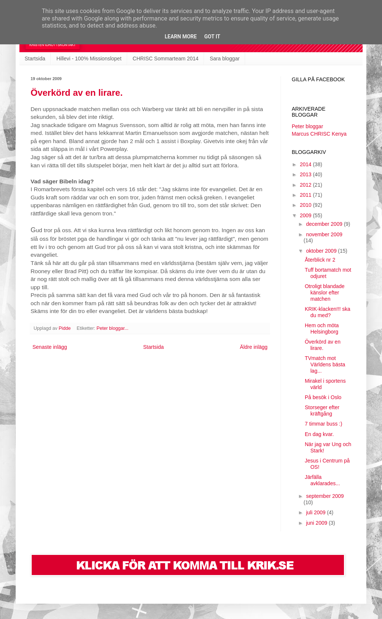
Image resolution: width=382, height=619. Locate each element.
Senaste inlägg (49, 347)
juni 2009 (317, 523)
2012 (306, 185)
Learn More (181, 37)
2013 (306, 174)
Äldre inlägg (253, 347)
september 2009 (325, 496)
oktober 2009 (322, 251)
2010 (306, 205)
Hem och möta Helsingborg (322, 328)
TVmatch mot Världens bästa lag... (325, 364)
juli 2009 (316, 512)
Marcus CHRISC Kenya (319, 134)
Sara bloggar (224, 58)
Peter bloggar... (112, 328)
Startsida (35, 58)
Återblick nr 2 (320, 260)
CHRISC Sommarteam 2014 (166, 58)
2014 (306, 164)
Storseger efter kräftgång (322, 410)
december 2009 (325, 224)
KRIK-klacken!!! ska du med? (327, 312)
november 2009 (324, 234)
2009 (306, 215)
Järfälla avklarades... (322, 480)
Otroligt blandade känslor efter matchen (325, 292)
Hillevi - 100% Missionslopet (88, 58)
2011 (306, 195)
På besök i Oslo (323, 397)
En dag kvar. (319, 434)
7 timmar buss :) (323, 424)
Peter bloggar (307, 126)
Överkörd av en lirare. (77, 93)
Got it (212, 37)
